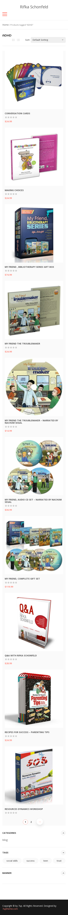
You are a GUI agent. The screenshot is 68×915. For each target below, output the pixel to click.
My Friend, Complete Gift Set (22, 578)
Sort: (27, 39)
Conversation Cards (17, 113)
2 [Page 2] (31, 821)
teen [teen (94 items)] (45, 860)
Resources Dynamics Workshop (24, 809)
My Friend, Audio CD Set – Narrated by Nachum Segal (33, 500)
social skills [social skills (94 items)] (12, 860)
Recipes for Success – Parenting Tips (27, 732)
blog (5, 840)
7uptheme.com (10, 908)
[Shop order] (48, 40)
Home (5, 24)
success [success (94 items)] (31, 860)
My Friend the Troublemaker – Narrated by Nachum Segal (31, 421)
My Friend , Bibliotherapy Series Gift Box (29, 266)
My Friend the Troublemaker (22, 343)
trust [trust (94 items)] (59, 860)
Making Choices (14, 190)
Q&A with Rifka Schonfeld (21, 655)
